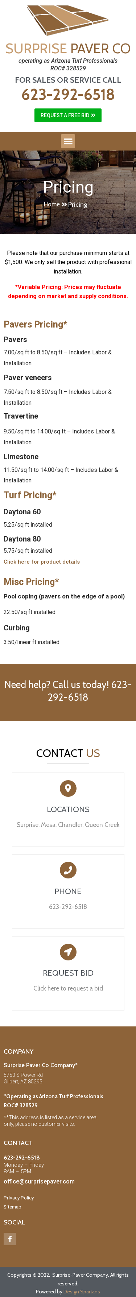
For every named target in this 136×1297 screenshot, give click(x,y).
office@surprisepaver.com (39, 1181)
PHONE (68, 891)
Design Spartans (81, 1291)
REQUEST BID (68, 973)
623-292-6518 (68, 94)
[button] (68, 115)
